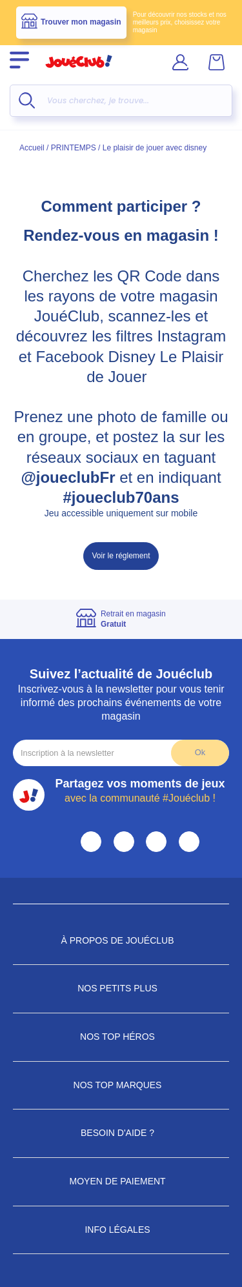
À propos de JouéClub (121, 940)
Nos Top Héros (121, 1036)
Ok (200, 752)
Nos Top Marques (121, 1085)
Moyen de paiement (121, 1181)
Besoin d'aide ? (121, 1133)
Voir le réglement (121, 555)
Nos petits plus (121, 988)
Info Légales (121, 1229)
